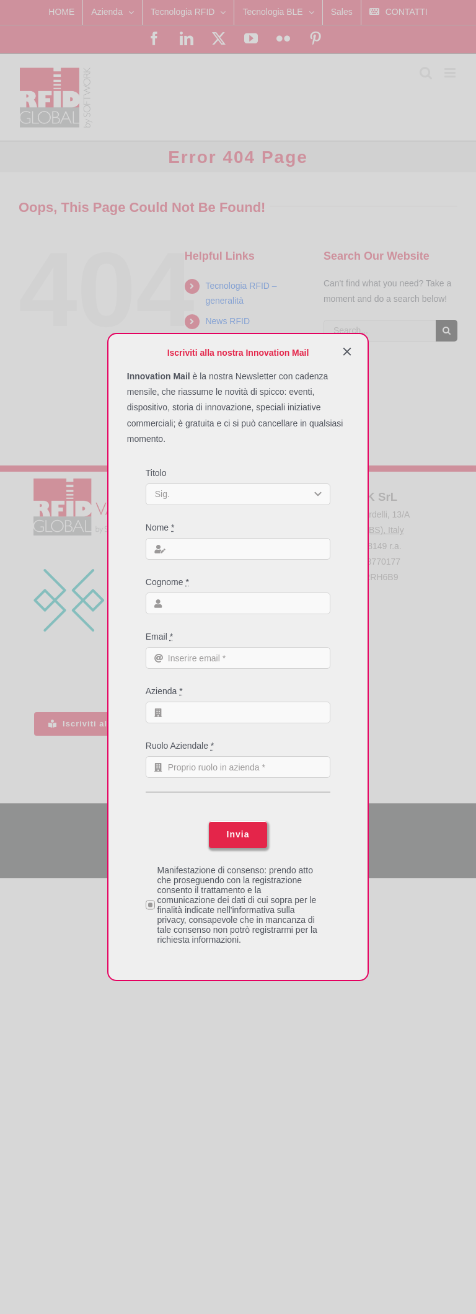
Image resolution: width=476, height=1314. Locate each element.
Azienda (164, 691)
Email (159, 637)
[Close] (347, 351)
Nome (160, 527)
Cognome (167, 582)
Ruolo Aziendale (180, 746)
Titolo (156, 473)
